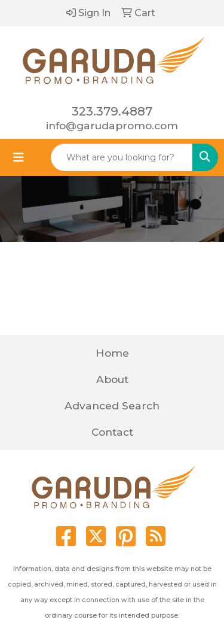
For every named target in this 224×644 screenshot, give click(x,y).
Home (112, 353)
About (112, 379)
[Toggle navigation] (18, 157)
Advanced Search (112, 405)
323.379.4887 (112, 111)
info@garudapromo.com (112, 125)
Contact (112, 432)
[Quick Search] (122, 157)
